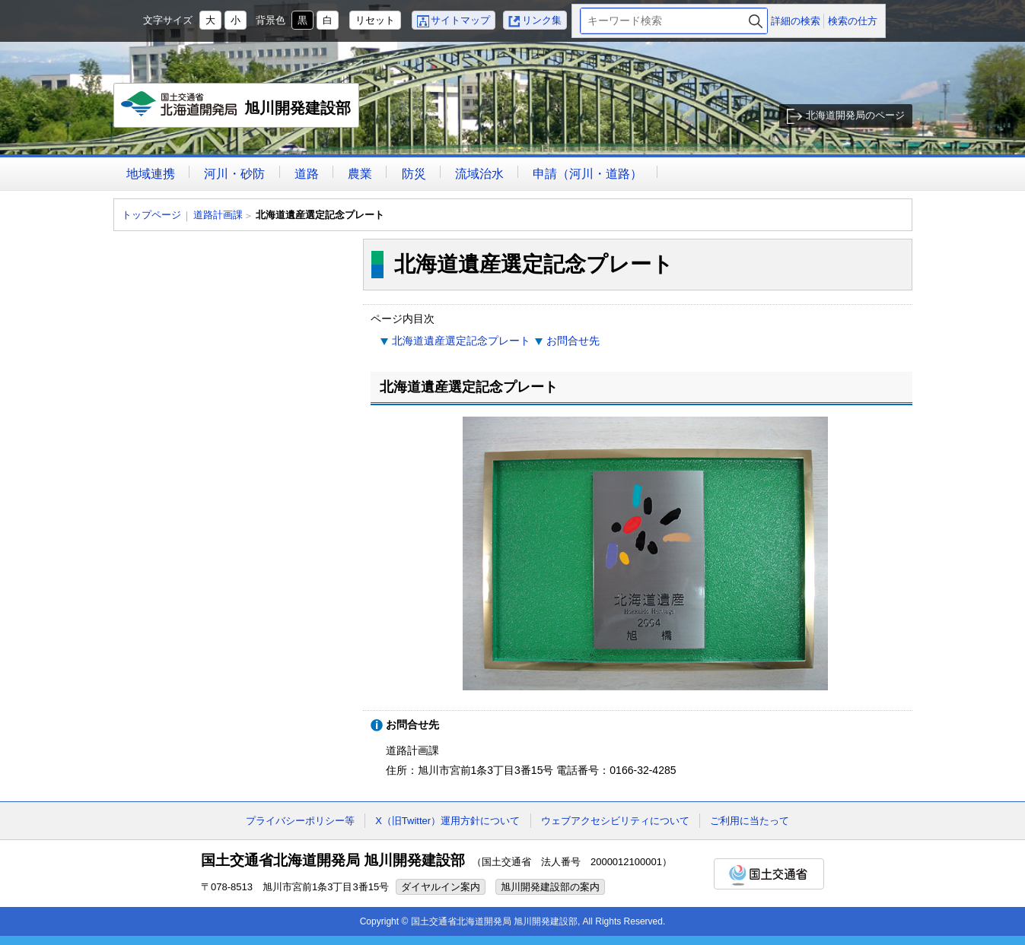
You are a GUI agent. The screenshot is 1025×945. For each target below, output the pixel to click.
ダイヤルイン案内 (440, 887)
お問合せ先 (573, 341)
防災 (414, 173)
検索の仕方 (852, 21)
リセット (375, 20)
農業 (360, 173)
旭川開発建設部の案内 (550, 887)
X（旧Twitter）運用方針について (447, 820)
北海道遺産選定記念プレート (461, 341)
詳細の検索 (795, 21)
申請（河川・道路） (587, 173)
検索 (755, 20)
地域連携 (150, 173)
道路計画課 (218, 214)
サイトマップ (460, 20)
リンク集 (542, 20)
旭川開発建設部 (237, 109)
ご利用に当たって (749, 820)
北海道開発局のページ (855, 115)
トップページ (151, 214)
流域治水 (479, 173)
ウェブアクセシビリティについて (615, 820)
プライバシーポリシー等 (300, 820)
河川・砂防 (234, 173)
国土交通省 (769, 874)
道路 (306, 173)
